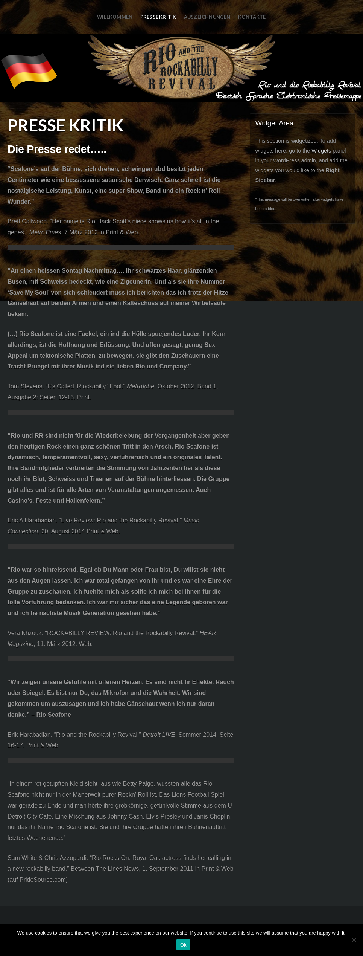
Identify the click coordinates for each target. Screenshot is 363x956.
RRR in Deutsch (181, 68)
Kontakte (252, 17)
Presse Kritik (158, 17)
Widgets (321, 151)
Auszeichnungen (207, 17)
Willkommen (114, 17)
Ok (183, 945)
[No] (353, 940)
